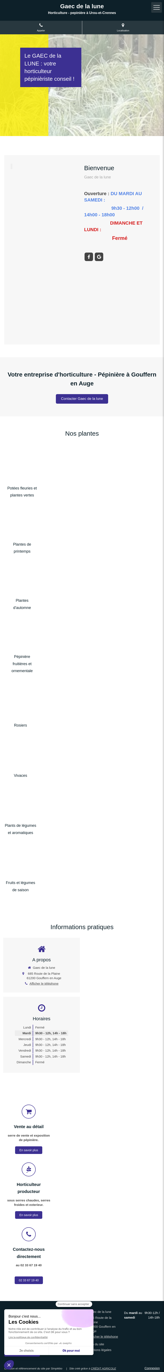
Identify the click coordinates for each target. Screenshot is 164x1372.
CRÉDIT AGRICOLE (103, 1368)
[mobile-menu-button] (156, 7)
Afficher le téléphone (44, 983)
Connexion (152, 1368)
